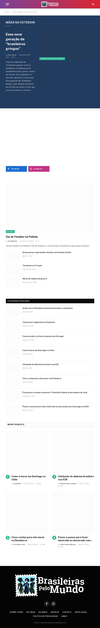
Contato (66, 612)
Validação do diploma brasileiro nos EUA (41, 364)
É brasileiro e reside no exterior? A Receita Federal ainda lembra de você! (55, 392)
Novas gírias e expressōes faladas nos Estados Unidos (47, 252)
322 (42, 544)
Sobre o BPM (16, 612)
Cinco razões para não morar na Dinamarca (42, 378)
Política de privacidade (45, 616)
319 (60, 547)
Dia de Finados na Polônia (22, 236)
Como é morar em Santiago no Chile (38, 350)
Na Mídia (43, 612)
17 (13, 57)
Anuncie (55, 612)
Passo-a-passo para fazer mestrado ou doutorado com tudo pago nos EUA (56, 407)
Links (64, 616)
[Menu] (7, 4)
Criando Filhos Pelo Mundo (52, 58)
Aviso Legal (81, 612)
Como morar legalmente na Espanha (39, 322)
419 (60, 486)
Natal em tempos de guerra (35, 279)
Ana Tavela (12, 55)
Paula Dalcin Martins (68, 544)
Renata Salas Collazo (68, 483)
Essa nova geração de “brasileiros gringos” (15, 41)
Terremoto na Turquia (32, 265)
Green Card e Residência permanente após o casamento (48, 308)
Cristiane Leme (19, 544)
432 (38, 483)
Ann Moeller (12, 241)
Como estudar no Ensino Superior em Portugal (43, 336)
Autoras (30, 612)
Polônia (10, 231)
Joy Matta (17, 483)
